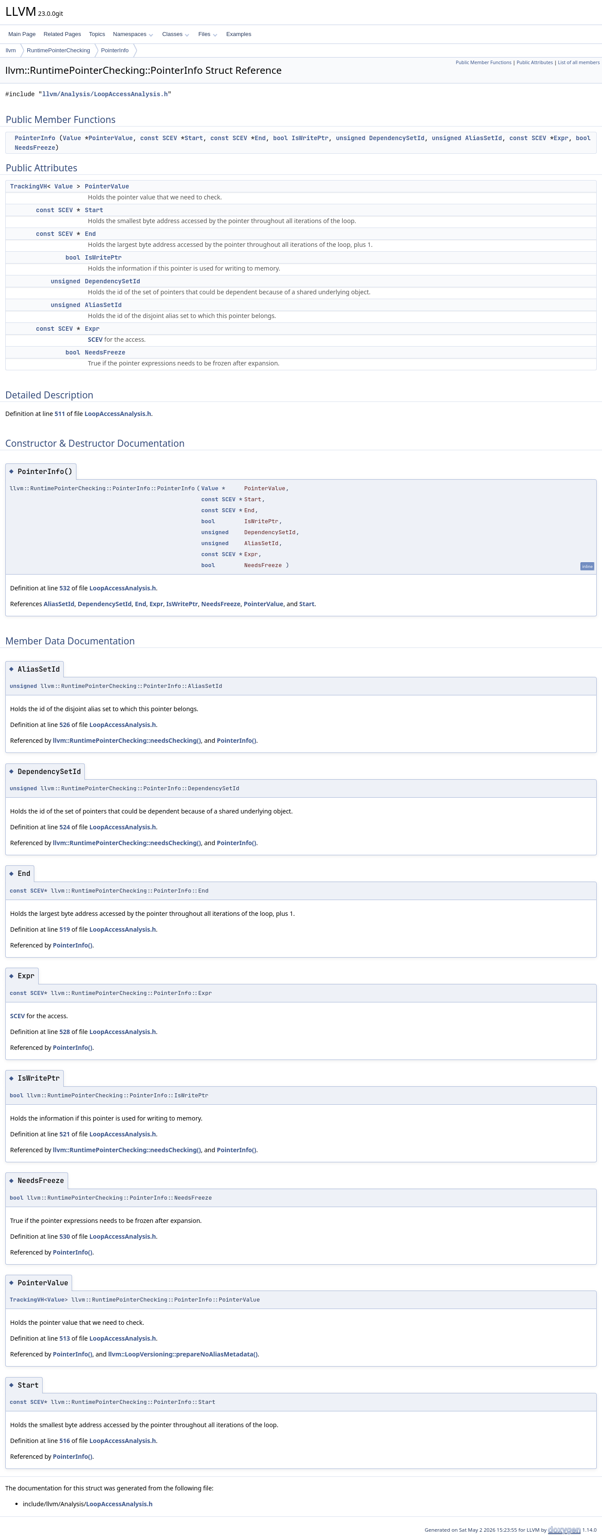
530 (64, 1236)
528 (64, 1031)
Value (72, 138)
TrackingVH (28, 186)
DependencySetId (396, 138)
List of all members (579, 62)
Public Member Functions (483, 62)
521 (64, 1134)
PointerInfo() (236, 740)
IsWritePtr (310, 138)
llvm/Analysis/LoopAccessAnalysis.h (105, 94)
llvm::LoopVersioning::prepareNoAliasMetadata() (182, 1354)
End (260, 138)
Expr (561, 138)
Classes (175, 34)
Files (207, 34)
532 (64, 588)
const (149, 138)
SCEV (169, 138)
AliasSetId (483, 138)
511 (59, 413)
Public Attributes (535, 62)
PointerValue (110, 138)
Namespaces (133, 34)
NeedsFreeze (35, 148)
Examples (238, 34)
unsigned (350, 138)
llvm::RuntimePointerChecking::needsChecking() (127, 740)
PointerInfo (115, 50)
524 (64, 827)
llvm (11, 50)
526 (64, 724)
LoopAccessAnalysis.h (117, 413)
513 (64, 1338)
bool (280, 138)
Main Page (22, 34)
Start (194, 138)
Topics (97, 34)
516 (64, 1440)
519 (64, 929)
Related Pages (62, 34)
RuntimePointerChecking (58, 50)
